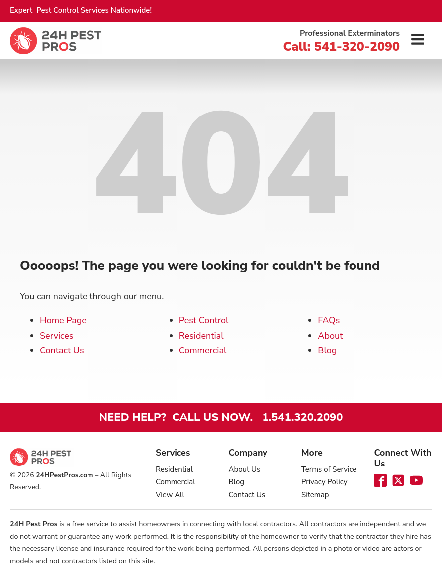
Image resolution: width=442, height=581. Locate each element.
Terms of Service (328, 469)
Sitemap (315, 495)
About (330, 336)
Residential (201, 336)
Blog (327, 350)
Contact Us (62, 350)
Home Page (63, 320)
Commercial (203, 350)
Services (56, 336)
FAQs (329, 320)
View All (170, 495)
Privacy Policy (324, 482)
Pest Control (204, 320)
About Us (244, 469)
